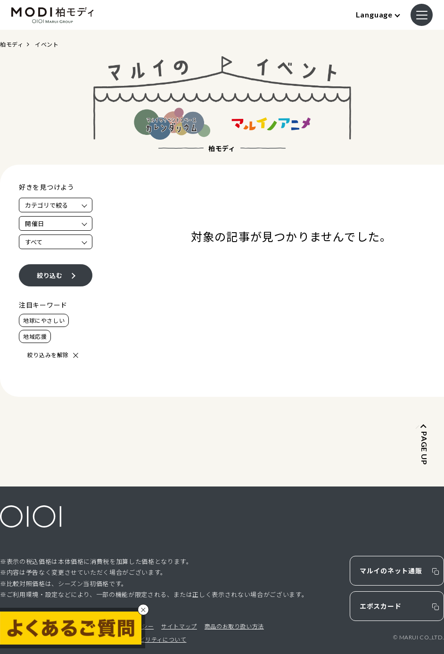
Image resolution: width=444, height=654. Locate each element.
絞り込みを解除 (48, 355)
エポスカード (380, 606)
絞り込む (50, 275)
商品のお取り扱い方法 (234, 626)
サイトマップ (179, 626)
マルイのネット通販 (391, 570)
